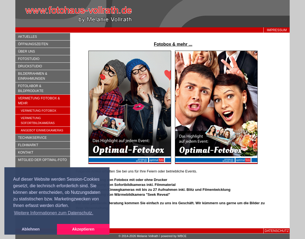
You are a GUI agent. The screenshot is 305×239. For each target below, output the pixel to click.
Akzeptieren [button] (83, 229)
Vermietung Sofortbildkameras (38, 120)
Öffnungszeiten (33, 44)
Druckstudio (30, 66)
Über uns (26, 51)
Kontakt (25, 152)
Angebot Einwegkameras (42, 130)
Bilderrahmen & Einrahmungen (32, 76)
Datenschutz (277, 231)
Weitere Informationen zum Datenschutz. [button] (53, 213)
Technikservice (32, 138)
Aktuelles (27, 37)
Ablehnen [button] (31, 229)
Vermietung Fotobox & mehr (39, 100)
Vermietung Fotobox (38, 110)
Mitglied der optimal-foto (42, 160)
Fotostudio (28, 59)
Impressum (277, 30)
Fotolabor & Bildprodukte (31, 88)
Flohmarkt (28, 145)
